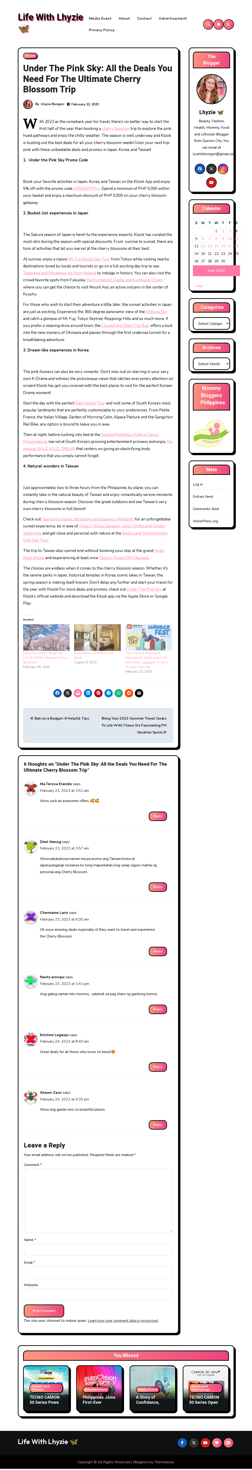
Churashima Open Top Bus (125, 326)
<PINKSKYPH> (86, 189)
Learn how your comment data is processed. (123, 1321)
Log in (198, 485)
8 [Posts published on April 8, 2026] (216, 240)
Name (30, 1241)
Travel (30, 57)
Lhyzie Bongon (52, 105)
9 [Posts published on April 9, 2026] (223, 240)
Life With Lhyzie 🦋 (50, 23)
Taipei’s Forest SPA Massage (124, 559)
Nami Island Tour (90, 404)
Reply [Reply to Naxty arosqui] (157, 1010)
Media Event (100, 19)
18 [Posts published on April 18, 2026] (236, 247)
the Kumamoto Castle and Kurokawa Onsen (125, 281)
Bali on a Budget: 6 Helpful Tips (59, 719)
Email (29, 1263)
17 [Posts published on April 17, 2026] (230, 247)
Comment (33, 1166)
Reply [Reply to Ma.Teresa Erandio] (157, 817)
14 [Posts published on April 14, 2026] (210, 247)
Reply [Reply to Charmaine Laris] (157, 952)
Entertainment (96, 1391)
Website (31, 1286)
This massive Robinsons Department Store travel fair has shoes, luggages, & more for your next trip (146, 661)
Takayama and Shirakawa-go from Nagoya (59, 274)
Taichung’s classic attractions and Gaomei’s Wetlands (88, 520)
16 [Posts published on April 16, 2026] (223, 247)
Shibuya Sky (156, 313)
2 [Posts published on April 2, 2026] (223, 232)
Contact (144, 19)
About (124, 19)
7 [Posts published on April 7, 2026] (210, 240)
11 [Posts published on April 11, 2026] (236, 240)
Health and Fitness (40, 1389)
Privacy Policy (102, 30)
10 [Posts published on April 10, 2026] (230, 240)
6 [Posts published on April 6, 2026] (203, 240)
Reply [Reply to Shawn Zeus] (157, 1126)
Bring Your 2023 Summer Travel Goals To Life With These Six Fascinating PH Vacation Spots (134, 726)
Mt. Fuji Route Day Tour (89, 260)
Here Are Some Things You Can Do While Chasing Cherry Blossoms (45, 659)
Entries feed (203, 497)
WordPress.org (205, 522)
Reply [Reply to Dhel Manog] (157, 888)
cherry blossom (116, 129)
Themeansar (164, 1463)
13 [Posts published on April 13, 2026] (203, 247)
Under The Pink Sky (144, 590)
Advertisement (173, 19)
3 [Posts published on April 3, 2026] (230, 232)
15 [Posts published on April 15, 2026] (216, 247)
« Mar (198, 287)
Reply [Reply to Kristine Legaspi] (157, 1068)
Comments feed (206, 510)
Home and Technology (200, 1389)
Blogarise (141, 1463)
